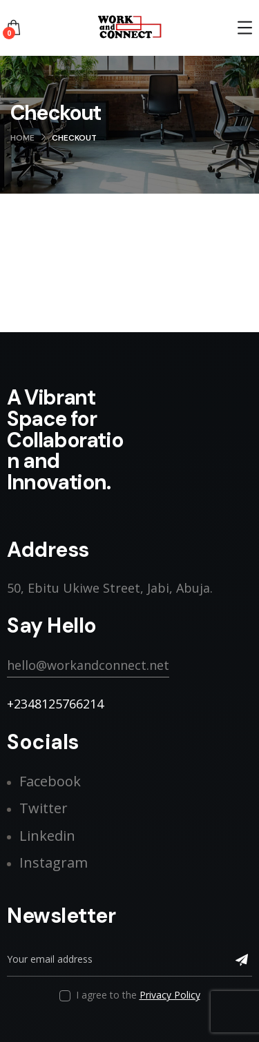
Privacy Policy (170, 994)
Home (22, 137)
